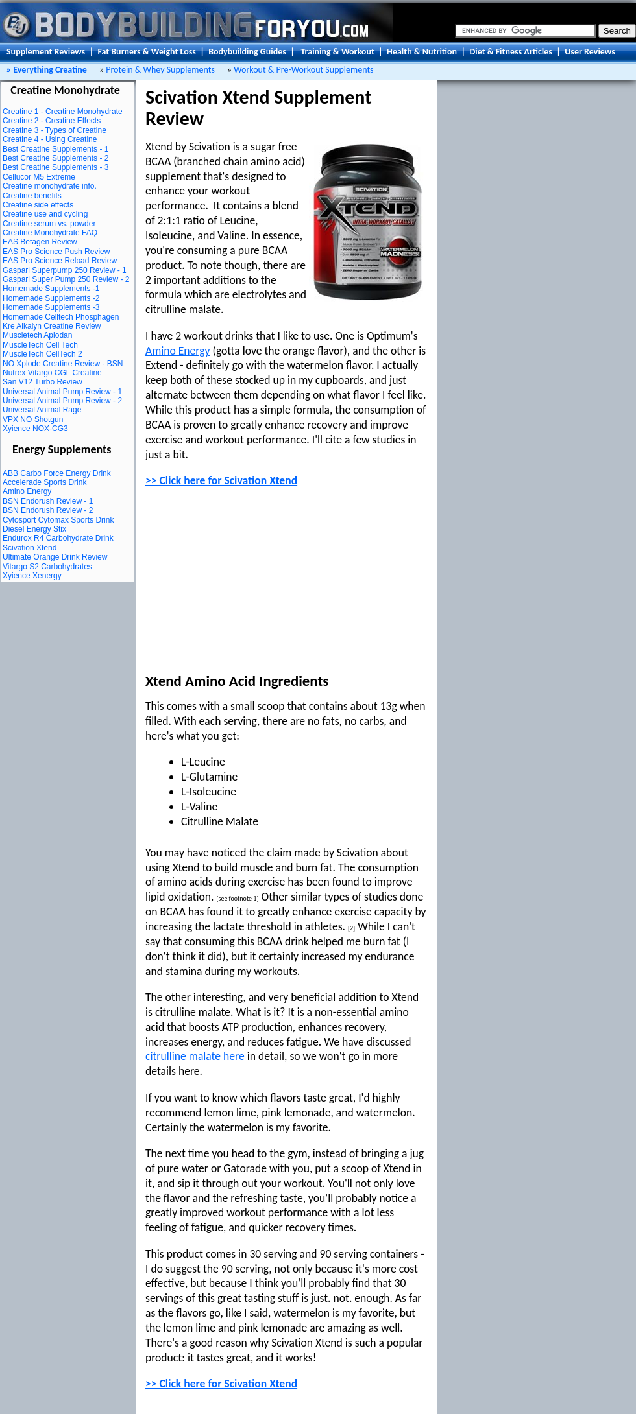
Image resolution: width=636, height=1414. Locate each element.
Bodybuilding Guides (247, 51)
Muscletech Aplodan (37, 335)
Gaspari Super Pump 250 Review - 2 (66, 279)
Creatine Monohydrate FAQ (50, 232)
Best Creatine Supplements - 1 (55, 149)
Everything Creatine (49, 69)
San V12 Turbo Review (42, 381)
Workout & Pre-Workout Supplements (303, 69)
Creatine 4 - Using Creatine (50, 139)
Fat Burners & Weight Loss (146, 51)
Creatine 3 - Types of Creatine (54, 130)
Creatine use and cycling (45, 213)
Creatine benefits (32, 195)
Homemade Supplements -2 (51, 298)
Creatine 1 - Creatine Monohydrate (63, 111)
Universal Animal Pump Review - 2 (62, 400)
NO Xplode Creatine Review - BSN (63, 363)
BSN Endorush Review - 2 (48, 510)
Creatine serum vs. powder (49, 223)
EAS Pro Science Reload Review (60, 260)
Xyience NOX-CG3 (35, 428)
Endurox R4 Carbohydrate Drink (58, 538)
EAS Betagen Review (40, 241)
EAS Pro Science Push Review (56, 251)
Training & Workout (337, 51)
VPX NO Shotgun (33, 419)
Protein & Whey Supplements (160, 69)
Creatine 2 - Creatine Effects (52, 120)
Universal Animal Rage (42, 409)
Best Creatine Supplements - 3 (55, 167)
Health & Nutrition (422, 51)
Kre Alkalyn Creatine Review (52, 326)
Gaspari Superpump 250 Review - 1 (65, 270)
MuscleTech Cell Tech (40, 344)
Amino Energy (27, 491)
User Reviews (590, 51)
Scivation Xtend (29, 547)
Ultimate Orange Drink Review (55, 556)
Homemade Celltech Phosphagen (61, 317)
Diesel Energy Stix (34, 529)
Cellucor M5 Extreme (39, 177)
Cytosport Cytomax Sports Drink (58, 519)
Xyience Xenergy (32, 575)
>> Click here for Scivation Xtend (221, 480)
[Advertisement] (242, 581)
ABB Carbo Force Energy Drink (57, 473)
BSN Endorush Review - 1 (48, 501)
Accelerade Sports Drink (44, 482)
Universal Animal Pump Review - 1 (62, 391)
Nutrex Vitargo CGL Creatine (52, 372)
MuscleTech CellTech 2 (42, 354)
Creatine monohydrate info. (50, 186)
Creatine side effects (38, 204)
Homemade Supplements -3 (51, 307)
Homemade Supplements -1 (51, 288)
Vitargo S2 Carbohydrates (47, 566)
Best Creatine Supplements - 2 (55, 158)
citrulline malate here (195, 1056)
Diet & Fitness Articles (510, 51)
